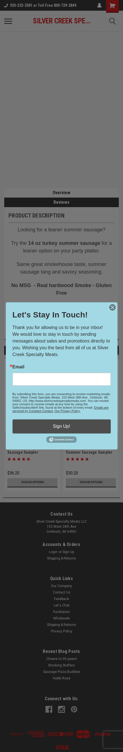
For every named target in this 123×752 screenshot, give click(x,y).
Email (18, 367)
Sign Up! (61, 426)
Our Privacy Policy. (67, 411)
